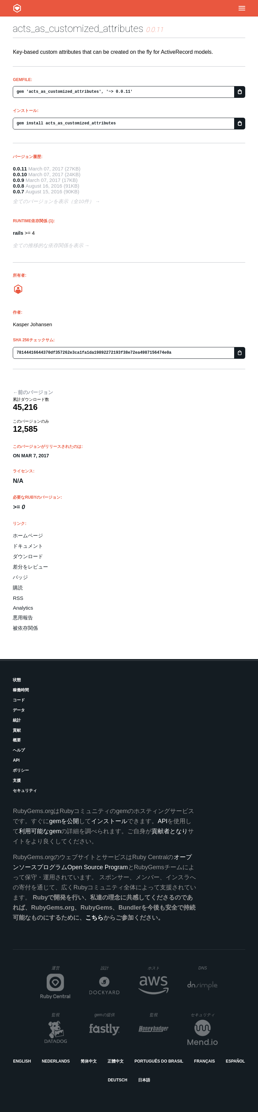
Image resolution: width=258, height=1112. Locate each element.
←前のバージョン (33, 392)
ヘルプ (19, 750)
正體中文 (116, 1061)
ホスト (158, 967)
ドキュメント (28, 546)
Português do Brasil (158, 1061)
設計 (110, 967)
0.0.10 (20, 174)
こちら (94, 917)
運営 (61, 970)
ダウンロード (28, 556)
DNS (208, 968)
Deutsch (117, 1080)
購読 (18, 587)
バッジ (20, 577)
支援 (17, 780)
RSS (18, 598)
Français (204, 1061)
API (16, 760)
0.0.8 (18, 186)
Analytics (23, 608)
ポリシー (21, 770)
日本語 (144, 1080)
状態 (17, 680)
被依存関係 (25, 628)
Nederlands (56, 1061)
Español (235, 1061)
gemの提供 (107, 1014)
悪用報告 (23, 617)
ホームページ (28, 535)
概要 (17, 740)
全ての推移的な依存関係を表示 (48, 245)
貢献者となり (170, 831)
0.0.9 (18, 180)
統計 (17, 720)
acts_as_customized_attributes (78, 28)
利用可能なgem (40, 831)
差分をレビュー (30, 567)
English (22, 1061)
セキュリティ (25, 790)
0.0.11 (20, 168)
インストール (109, 821)
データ (19, 710)
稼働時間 (21, 690)
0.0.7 (18, 191)
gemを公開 (64, 821)
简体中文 (89, 1061)
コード (19, 700)
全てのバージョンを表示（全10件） (53, 201)
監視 (61, 1014)
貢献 (17, 730)
